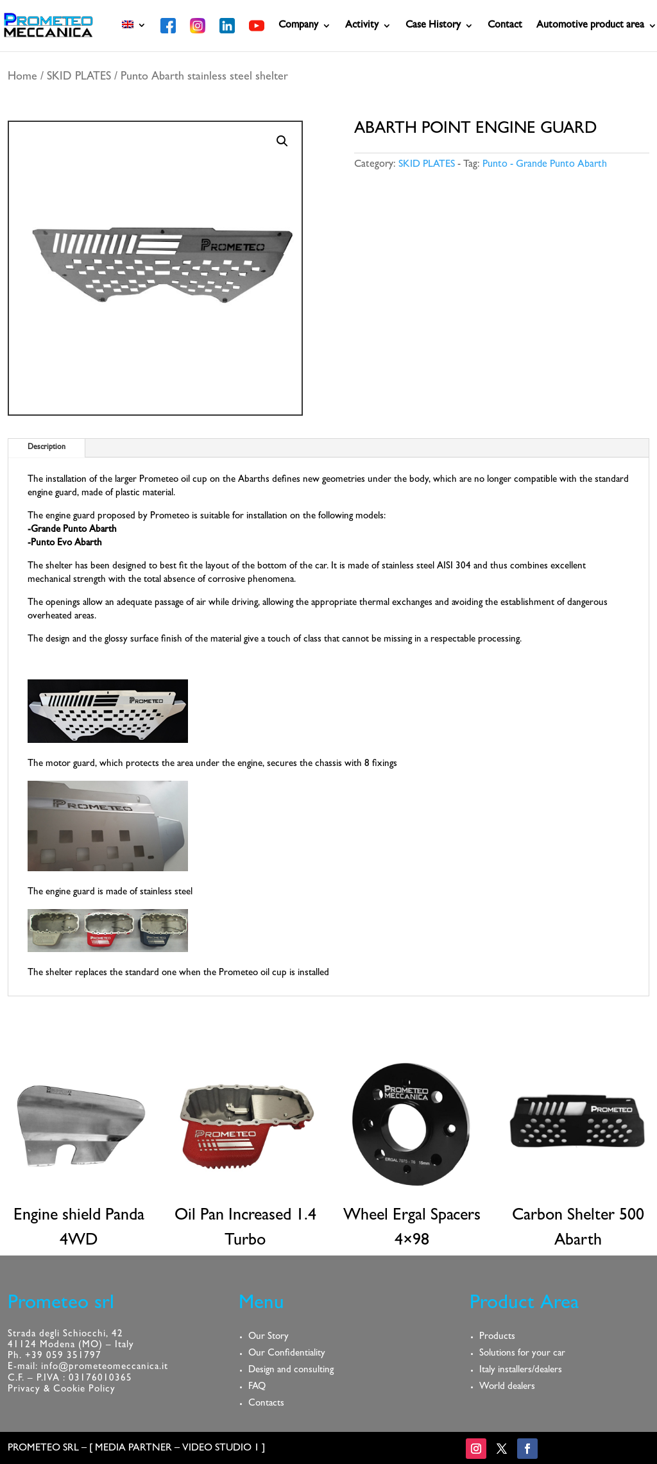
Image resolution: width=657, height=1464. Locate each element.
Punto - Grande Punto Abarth (544, 165)
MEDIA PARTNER (133, 1448)
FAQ (257, 1387)
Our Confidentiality (286, 1354)
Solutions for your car (522, 1354)
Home (22, 77)
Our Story (268, 1337)
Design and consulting (291, 1370)
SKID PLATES (79, 77)
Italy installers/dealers (520, 1370)
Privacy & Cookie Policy (61, 1390)
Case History (433, 26)
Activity (362, 26)
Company (298, 26)
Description (46, 448)
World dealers (507, 1387)
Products (497, 1337)
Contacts (266, 1404)
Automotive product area (590, 26)
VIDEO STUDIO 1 (220, 1448)
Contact (505, 26)
